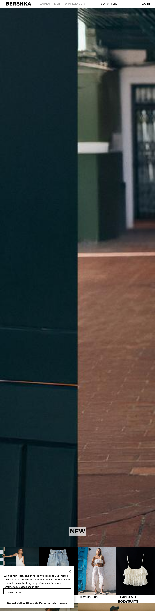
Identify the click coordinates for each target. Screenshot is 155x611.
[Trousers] (97, 573)
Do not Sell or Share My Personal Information (37, 603)
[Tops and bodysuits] (135, 575)
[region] (37, 587)
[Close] (70, 571)
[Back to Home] (19, 4)
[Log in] (142, 4)
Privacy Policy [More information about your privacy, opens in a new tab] (12, 592)
